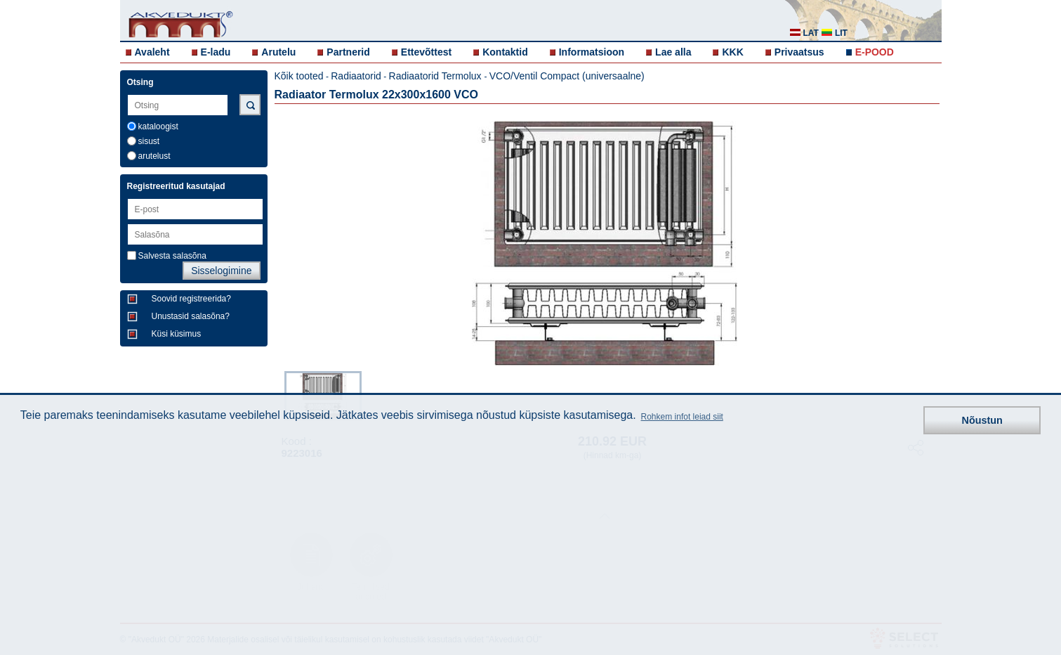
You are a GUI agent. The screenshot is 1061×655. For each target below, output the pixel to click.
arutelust (154, 156)
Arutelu (278, 52)
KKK (732, 52)
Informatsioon (591, 52)
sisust (149, 141)
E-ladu (216, 52)
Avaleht (152, 52)
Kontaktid (505, 52)
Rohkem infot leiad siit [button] (682, 417)
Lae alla (673, 52)
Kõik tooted (299, 76)
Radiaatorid (356, 76)
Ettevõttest (426, 52)
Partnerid (348, 52)
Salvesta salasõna (172, 256)
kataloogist (158, 126)
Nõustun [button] (982, 420)
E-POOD (874, 52)
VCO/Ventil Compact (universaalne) (567, 76)
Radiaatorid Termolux (437, 76)
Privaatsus (799, 52)
